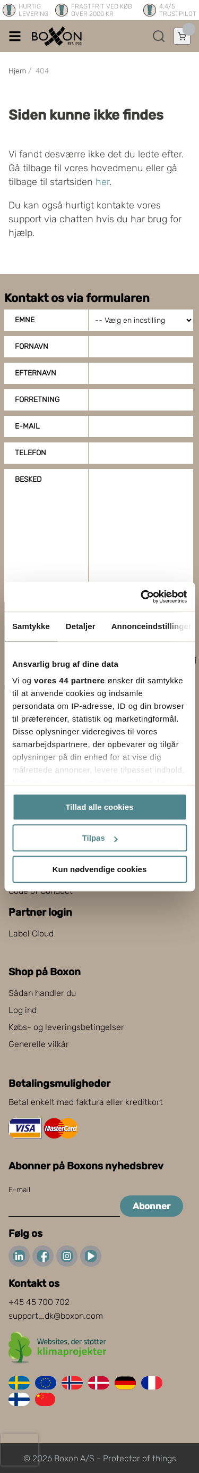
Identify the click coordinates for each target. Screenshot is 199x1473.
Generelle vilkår (38, 1044)
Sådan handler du (42, 993)
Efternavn (35, 373)
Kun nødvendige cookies (100, 869)
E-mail (27, 426)
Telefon (30, 452)
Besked (28, 479)
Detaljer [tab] (81, 626)
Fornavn (31, 346)
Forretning (37, 399)
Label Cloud (31, 933)
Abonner (151, 1206)
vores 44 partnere (69, 680)
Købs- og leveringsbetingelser (66, 1027)
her (102, 182)
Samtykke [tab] (31, 626)
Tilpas (100, 837)
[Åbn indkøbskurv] (182, 36)
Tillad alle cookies (99, 806)
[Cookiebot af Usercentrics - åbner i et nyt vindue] (142, 597)
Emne (24, 319)
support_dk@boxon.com (55, 1316)
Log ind (22, 1010)
